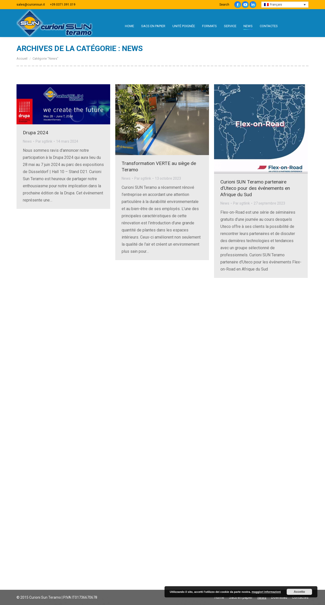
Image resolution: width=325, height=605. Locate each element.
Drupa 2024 (35, 133)
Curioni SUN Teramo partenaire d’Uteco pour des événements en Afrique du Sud (255, 188)
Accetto (299, 592)
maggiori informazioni (266, 591)
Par (44, 141)
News (27, 141)
